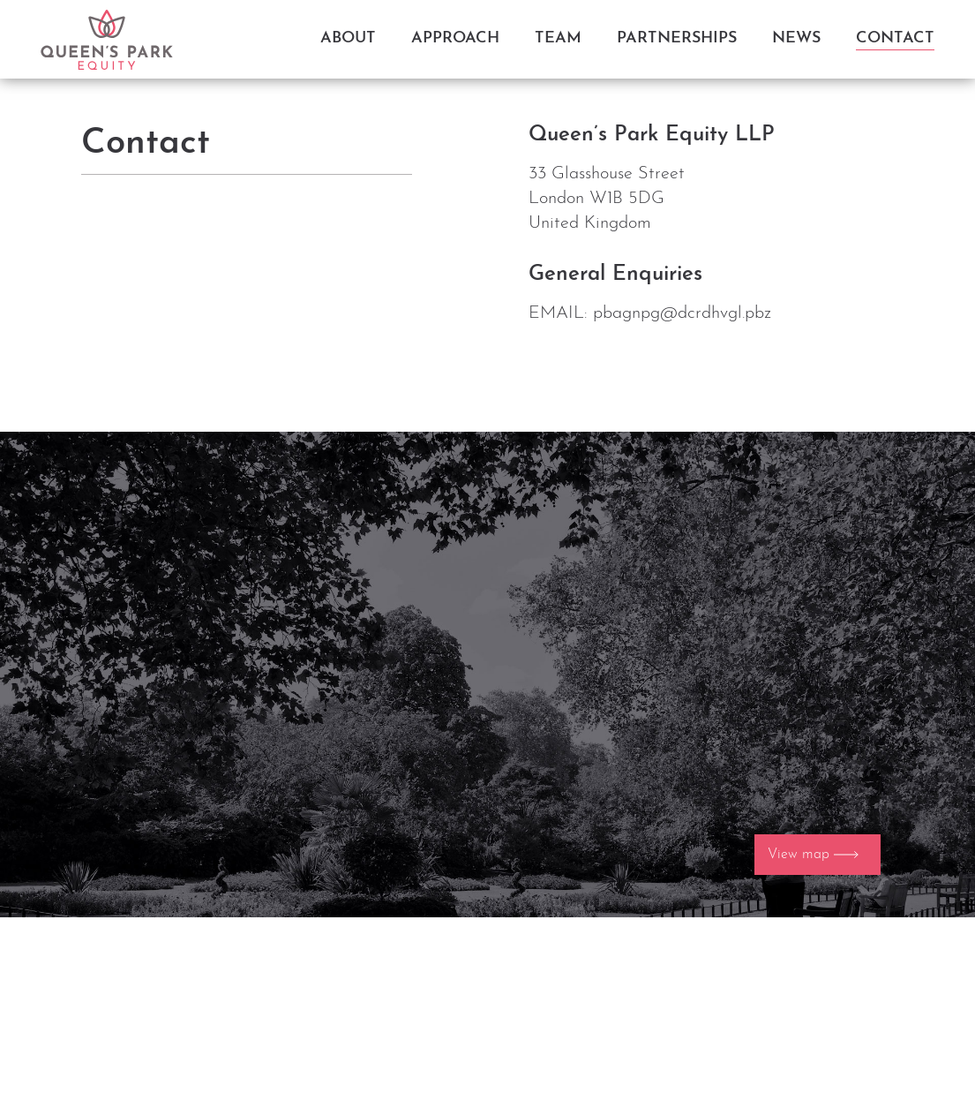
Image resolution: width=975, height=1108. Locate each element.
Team (558, 38)
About (348, 38)
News (796, 38)
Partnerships (677, 38)
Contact (895, 38)
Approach (455, 38)
